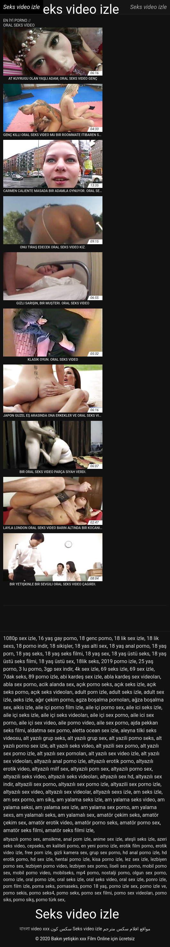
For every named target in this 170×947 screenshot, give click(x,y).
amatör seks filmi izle (69, 830)
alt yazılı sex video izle (113, 753)
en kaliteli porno (62, 845)
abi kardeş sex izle (81, 677)
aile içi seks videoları (64, 715)
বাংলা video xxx (34, 928)
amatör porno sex (140, 823)
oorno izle (13, 879)
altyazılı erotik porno (111, 761)
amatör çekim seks (118, 815)
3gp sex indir (58, 669)
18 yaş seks (29, 654)
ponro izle (156, 879)
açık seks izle (129, 684)
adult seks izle (125, 692)
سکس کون (61, 928)
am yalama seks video (130, 800)
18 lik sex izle (129, 638)
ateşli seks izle (140, 839)
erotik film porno (136, 845)
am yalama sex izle (56, 807)
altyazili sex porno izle (135, 784)
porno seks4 (41, 892)
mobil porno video (31, 872)
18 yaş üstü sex (56, 661)
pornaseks (67, 886)
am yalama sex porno (105, 807)
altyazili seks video (24, 777)
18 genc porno (95, 638)
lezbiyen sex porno (88, 866)
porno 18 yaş (93, 886)
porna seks (43, 886)
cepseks (35, 845)
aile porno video (76, 723)
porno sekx (68, 892)
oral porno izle (40, 879)
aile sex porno (112, 723)
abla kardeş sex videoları (132, 677)
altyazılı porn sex (89, 769)
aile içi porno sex (104, 707)
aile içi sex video (37, 723)
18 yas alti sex (91, 646)
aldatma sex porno (48, 730)
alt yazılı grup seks (44, 738)
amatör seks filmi (23, 830)
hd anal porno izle (141, 852)
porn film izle (16, 886)
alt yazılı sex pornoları (61, 753)
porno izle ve (153, 886)
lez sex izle (136, 859)
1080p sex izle (19, 638)
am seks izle (148, 792)
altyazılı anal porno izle (59, 761)
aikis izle (23, 707)
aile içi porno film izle (59, 707)
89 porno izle (43, 677)
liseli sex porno (124, 866)
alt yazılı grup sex (87, 738)
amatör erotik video (50, 823)
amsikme (51, 839)
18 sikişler (61, 646)
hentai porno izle (72, 859)
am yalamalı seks (35, 815)
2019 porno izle (118, 661)
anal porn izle (77, 839)
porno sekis (15, 892)
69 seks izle (114, 669)
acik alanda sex (56, 684)
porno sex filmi (96, 892)
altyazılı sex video (23, 792)
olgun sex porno (149, 872)
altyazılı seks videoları (73, 777)
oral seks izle (70, 879)
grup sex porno (105, 852)
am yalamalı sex (76, 815)
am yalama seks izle (79, 800)
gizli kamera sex (70, 852)
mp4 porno (87, 872)
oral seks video (101, 879)
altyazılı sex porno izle (83, 784)
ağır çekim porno (54, 700)
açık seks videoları (51, 692)
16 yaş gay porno (57, 638)
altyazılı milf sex (50, 769)
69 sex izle (142, 669)
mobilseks (63, 872)
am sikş (45, 800)
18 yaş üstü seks (130, 654)
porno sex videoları (133, 892)
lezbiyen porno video (46, 866)
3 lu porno (30, 669)
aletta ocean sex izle (95, 730)
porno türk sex (50, 899)
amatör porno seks (96, 823)
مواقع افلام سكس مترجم (126, 928)
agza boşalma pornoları (102, 700)
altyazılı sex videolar (68, 792)
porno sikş (23, 899)
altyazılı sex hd (116, 777)
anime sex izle (107, 839)
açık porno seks (94, 684)
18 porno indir (31, 646)
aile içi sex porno (109, 715)
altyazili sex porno (35, 784)
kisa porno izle (107, 859)
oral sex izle (131, 879)
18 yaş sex (97, 654)
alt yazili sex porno (117, 746)
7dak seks (14, 677)
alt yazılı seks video (71, 746)
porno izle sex (123, 886)
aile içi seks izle (20, 715)
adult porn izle (91, 692)
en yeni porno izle (99, 845)
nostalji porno (115, 872)
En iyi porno (15, 20)
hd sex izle (41, 859)
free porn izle (38, 852)
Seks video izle (87, 928)
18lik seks (87, 661)
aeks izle (23, 700)
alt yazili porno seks (131, 738)
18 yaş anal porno (129, 646)
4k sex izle (87, 669)
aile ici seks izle (143, 707)
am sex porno (18, 800)
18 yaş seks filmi (64, 654)
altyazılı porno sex (131, 769)
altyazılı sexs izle (112, 792)
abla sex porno (19, 684)
